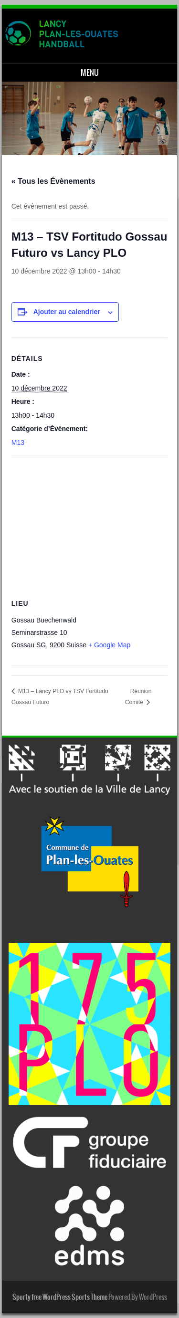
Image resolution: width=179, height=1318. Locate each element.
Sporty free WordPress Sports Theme (59, 1297)
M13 (17, 442)
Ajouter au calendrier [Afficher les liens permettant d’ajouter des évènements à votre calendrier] (66, 312)
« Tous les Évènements (53, 181)
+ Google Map (109, 645)
